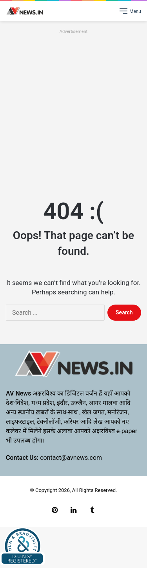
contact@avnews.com (71, 457)
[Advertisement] (73, 109)
